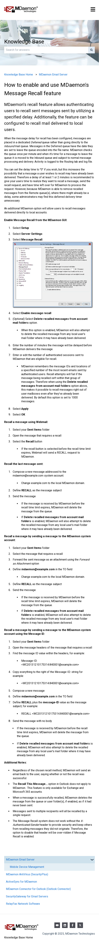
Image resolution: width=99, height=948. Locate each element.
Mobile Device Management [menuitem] (27, 867)
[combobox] (46, 50)
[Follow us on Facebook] (72, 925)
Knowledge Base (24, 41)
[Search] (91, 50)
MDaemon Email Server (53, 74)
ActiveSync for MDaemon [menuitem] (21, 881)
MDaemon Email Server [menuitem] (20, 859)
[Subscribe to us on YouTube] (57, 925)
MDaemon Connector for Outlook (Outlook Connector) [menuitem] (38, 889)
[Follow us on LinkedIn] (65, 925)
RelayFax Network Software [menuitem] (23, 903)
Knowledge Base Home (18, 74)
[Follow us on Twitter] (80, 925)
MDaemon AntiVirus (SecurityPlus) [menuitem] (27, 874)
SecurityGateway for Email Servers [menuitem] (27, 896)
